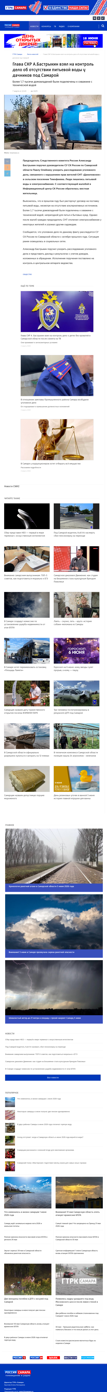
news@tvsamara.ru (26, 1376)
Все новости (53, 1062)
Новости (34, 26)
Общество (27, 274)
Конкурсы (46, 26)
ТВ (55, 26)
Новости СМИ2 (12, 486)
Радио (62, 26)
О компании (73, 26)
